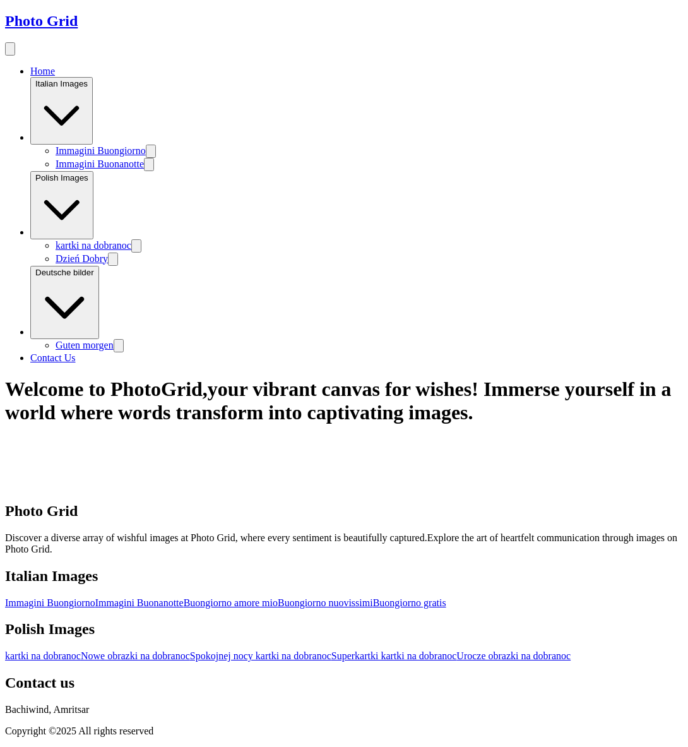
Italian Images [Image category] (61, 111)
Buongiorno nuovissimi (325, 602)
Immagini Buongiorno (101, 150)
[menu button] (10, 49)
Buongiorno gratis (409, 602)
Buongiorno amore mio (231, 602)
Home (42, 71)
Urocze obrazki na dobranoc (513, 655)
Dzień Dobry (82, 258)
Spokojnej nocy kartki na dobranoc (260, 655)
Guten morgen (85, 345)
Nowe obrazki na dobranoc (135, 655)
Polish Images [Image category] (61, 205)
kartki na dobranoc (93, 245)
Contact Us (53, 357)
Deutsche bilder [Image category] (64, 303)
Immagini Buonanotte (100, 163)
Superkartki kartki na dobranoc (394, 655)
